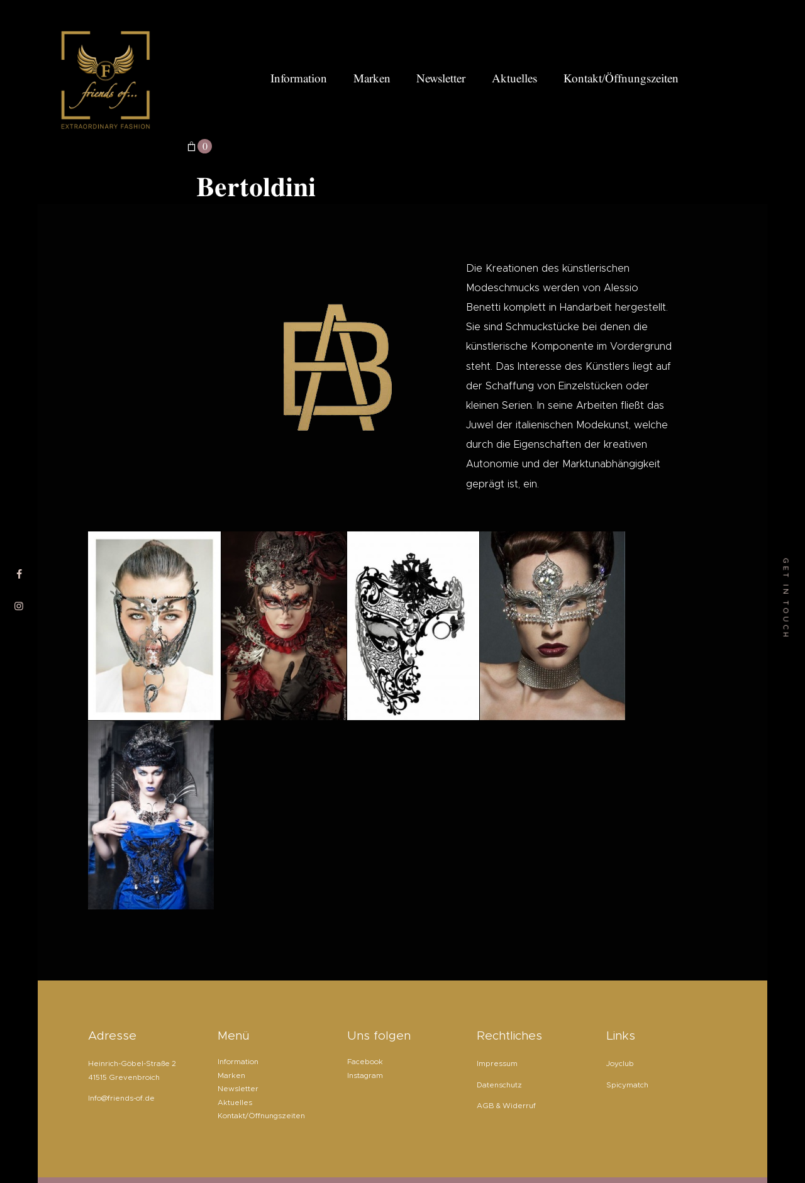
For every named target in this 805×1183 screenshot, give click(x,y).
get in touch (785, 598)
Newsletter (238, 1088)
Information (238, 1061)
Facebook (365, 1061)
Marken (231, 1075)
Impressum (497, 1063)
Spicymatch (627, 1085)
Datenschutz (499, 1085)
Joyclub (620, 1063)
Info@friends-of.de (121, 1098)
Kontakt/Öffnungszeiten (261, 1115)
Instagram (365, 1075)
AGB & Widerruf (506, 1105)
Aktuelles (235, 1102)
